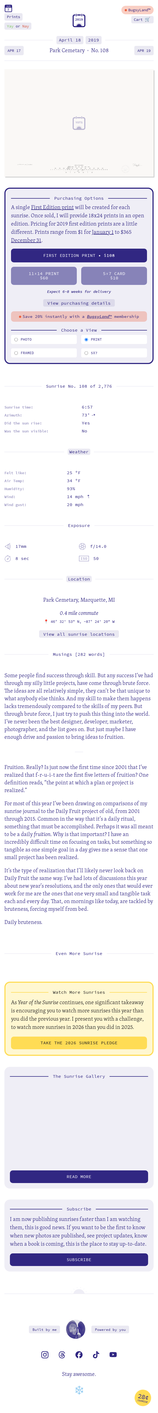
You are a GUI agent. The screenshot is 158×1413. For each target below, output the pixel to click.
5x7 (91, 353)
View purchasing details (79, 303)
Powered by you (110, 1329)
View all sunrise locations (79, 634)
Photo (23, 339)
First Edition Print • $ (79, 255)
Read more (79, 1176)
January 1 (103, 231)
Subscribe (79, 1259)
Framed (24, 353)
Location (79, 579)
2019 (93, 40)
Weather (79, 452)
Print (93, 339)
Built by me (44, 1329)
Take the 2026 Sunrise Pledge (79, 1043)
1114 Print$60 (44, 275)
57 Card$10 (114, 275)
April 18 (70, 40)
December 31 (26, 240)
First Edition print (52, 207)
